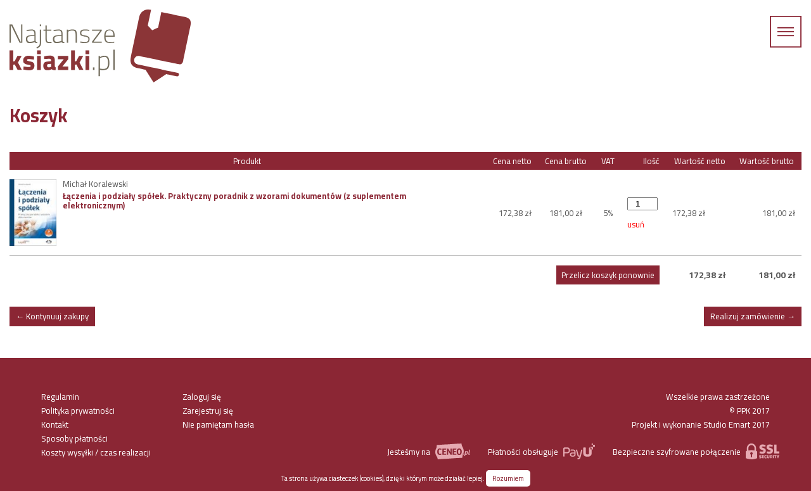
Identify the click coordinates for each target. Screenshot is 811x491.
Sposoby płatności (74, 438)
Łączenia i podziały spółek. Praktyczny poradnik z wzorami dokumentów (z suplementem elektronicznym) (234, 200)
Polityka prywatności (78, 411)
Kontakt (54, 424)
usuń (635, 224)
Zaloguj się (201, 397)
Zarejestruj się (207, 411)
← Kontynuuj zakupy (52, 316)
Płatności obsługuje (541, 451)
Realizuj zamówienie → (752, 316)
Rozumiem (508, 478)
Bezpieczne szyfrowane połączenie (696, 451)
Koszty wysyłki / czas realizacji (96, 452)
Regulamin (60, 397)
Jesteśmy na (428, 451)
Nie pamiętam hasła (218, 424)
